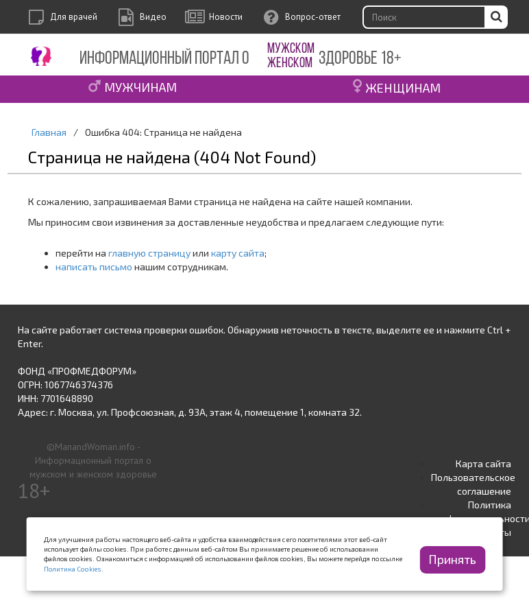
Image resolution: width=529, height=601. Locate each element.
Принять (452, 559)
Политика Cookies (72, 569)
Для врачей (73, 17)
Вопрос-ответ (313, 17)
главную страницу (149, 253)
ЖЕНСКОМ (289, 63)
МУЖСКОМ (291, 49)
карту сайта (237, 253)
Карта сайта (483, 463)
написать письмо (94, 266)
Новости (226, 17)
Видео (153, 17)
